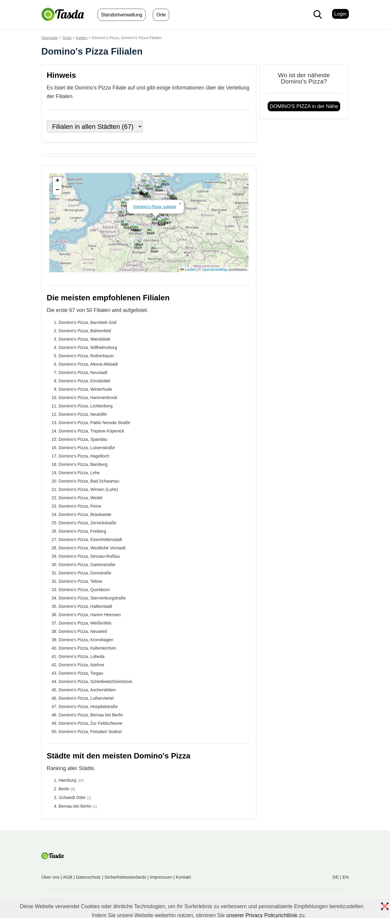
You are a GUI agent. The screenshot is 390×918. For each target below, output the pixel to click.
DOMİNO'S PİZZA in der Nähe (304, 106)
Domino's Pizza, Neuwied (83, 631)
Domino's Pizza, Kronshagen (86, 639)
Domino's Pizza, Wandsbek (84, 339)
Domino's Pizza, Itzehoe (81, 664)
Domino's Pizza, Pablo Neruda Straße (94, 422)
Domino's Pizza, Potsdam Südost (90, 731)
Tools (67, 37)
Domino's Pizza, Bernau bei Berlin (91, 715)
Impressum (161, 877)
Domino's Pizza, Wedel (80, 497)
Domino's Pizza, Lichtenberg (86, 406)
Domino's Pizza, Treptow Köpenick (91, 431)
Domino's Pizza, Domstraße (85, 573)
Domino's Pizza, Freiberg (82, 531)
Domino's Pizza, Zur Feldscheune (90, 723)
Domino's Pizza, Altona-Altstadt (88, 364)
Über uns (50, 877)
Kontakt (183, 877)
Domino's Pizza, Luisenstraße (87, 447)
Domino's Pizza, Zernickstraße (87, 522)
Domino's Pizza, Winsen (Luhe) (88, 489)
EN (346, 877)
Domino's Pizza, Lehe (79, 472)
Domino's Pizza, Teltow (80, 581)
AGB (68, 877)
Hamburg (67, 780)
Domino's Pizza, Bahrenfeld (85, 330)
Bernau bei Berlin (75, 806)
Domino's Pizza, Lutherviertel (86, 698)
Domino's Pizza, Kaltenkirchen (87, 648)
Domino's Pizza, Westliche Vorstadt (92, 547)
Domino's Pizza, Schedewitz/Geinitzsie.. (97, 681)
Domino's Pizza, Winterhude (85, 389)
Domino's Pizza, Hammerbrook (88, 397)
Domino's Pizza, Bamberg (83, 464)
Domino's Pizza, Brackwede (85, 514)
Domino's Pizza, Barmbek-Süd (87, 322)
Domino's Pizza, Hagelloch (84, 456)
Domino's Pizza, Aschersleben (87, 689)
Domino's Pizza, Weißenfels (85, 623)
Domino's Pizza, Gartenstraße (87, 564)
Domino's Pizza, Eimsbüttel (84, 380)
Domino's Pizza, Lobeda (82, 656)
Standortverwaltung (121, 14)
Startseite (49, 37)
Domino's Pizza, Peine (80, 506)
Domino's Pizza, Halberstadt (85, 606)
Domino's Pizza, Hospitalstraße (88, 706)
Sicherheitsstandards (125, 877)
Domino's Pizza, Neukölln (83, 414)
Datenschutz (88, 877)
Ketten (81, 37)
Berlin (64, 788)
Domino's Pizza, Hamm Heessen (90, 614)
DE (336, 877)
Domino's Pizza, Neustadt (83, 372)
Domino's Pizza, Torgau (81, 673)
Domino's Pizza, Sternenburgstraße (92, 598)
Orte (161, 14)
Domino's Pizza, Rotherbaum (86, 355)
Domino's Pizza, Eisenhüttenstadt (90, 539)
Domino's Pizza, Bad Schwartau (89, 481)
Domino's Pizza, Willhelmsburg (88, 347)
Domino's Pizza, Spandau (83, 439)
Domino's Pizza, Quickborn (84, 589)
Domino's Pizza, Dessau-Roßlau (89, 556)
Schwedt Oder (72, 797)
